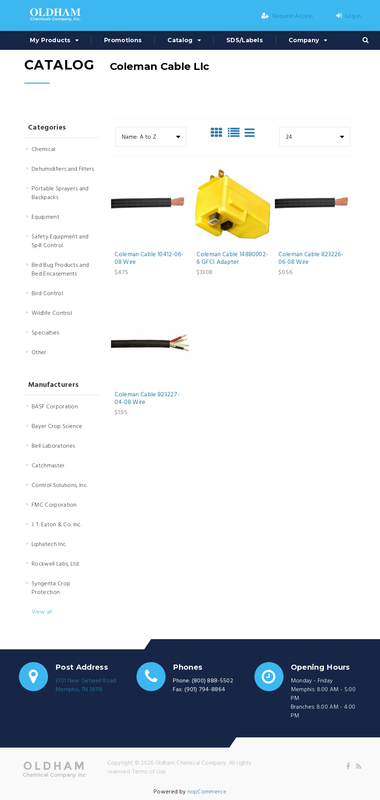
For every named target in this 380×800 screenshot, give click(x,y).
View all (42, 612)
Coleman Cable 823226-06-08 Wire (310, 258)
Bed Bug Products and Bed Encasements (60, 270)
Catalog (180, 40)
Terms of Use (149, 772)
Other (39, 352)
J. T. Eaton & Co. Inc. (57, 525)
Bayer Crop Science (57, 426)
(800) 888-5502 (212, 681)
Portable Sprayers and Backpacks (60, 193)
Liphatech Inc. (49, 544)
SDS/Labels (244, 40)
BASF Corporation (55, 407)
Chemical (43, 149)
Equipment (45, 217)
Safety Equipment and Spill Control (60, 241)
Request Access (287, 16)
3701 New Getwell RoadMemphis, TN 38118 (85, 685)
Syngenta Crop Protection (51, 588)
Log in (348, 16)
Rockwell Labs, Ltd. (56, 564)
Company (304, 40)
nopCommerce (207, 792)
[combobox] (150, 137)
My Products (50, 40)
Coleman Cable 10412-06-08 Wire (149, 258)
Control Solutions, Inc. (59, 485)
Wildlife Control (52, 313)
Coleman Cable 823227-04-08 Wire (147, 398)
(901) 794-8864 (205, 689)
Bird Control (47, 293)
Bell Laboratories (53, 446)
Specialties (45, 333)
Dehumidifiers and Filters (63, 169)
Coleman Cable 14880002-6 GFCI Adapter (232, 258)
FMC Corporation (54, 505)
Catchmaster (48, 466)
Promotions (123, 40)
